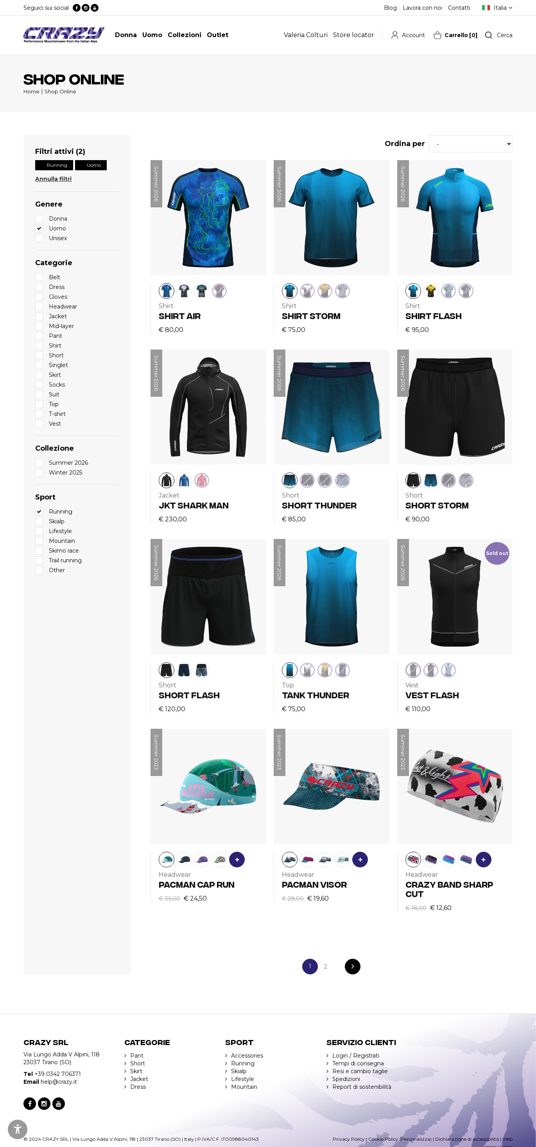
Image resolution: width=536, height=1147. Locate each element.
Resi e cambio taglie (360, 1071)
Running (57, 165)
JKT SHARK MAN (194, 505)
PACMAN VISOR (314, 884)
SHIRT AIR (180, 315)
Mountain (244, 1086)
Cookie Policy (383, 1139)
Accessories (247, 1055)
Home (31, 91)
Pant (136, 1055)
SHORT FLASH (189, 694)
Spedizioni (346, 1079)
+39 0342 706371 (57, 1073)
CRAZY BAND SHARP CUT (449, 888)
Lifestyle (242, 1079)
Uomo (94, 165)
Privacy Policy (349, 1139)
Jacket (139, 1079)
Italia (500, 7)
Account (413, 35)
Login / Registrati (355, 1055)
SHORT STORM (437, 505)
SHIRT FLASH (433, 315)
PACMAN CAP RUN (197, 884)
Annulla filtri (53, 178)
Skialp (239, 1071)
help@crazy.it (59, 1081)
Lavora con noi (422, 7)
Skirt (136, 1071)
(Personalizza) (416, 1139)
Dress (138, 1086)
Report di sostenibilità (361, 1086)
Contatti (459, 7)
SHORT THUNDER (319, 505)
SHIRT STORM (311, 315)
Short (137, 1063)
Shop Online (60, 91)
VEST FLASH (432, 694)
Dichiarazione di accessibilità (467, 1139)
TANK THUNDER (315, 694)
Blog (390, 7)
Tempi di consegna (358, 1063)
